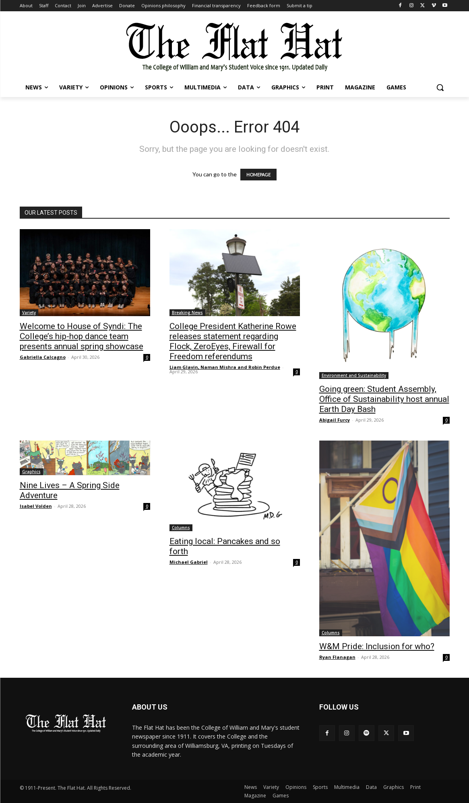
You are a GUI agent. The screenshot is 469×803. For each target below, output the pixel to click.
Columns (181, 527)
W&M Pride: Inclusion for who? (376, 646)
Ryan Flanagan (337, 657)
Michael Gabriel (188, 562)
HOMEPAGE (258, 174)
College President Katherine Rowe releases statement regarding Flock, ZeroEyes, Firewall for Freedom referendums (232, 341)
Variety (29, 312)
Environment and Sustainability (354, 375)
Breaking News (187, 312)
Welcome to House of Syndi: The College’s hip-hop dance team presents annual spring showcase (81, 336)
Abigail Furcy (334, 420)
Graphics (31, 471)
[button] (440, 87)
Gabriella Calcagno (43, 357)
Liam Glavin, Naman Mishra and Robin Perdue (224, 367)
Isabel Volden (36, 506)
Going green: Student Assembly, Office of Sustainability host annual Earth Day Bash (384, 399)
